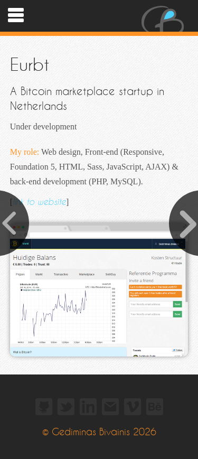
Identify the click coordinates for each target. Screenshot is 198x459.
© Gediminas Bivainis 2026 (99, 432)
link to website (39, 202)
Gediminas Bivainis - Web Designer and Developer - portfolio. (162, 16)
